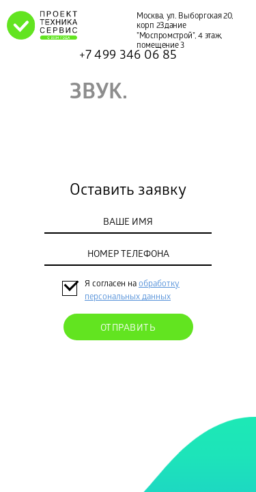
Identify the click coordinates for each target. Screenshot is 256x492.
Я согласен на (112, 284)
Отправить (128, 329)
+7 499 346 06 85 (128, 56)
